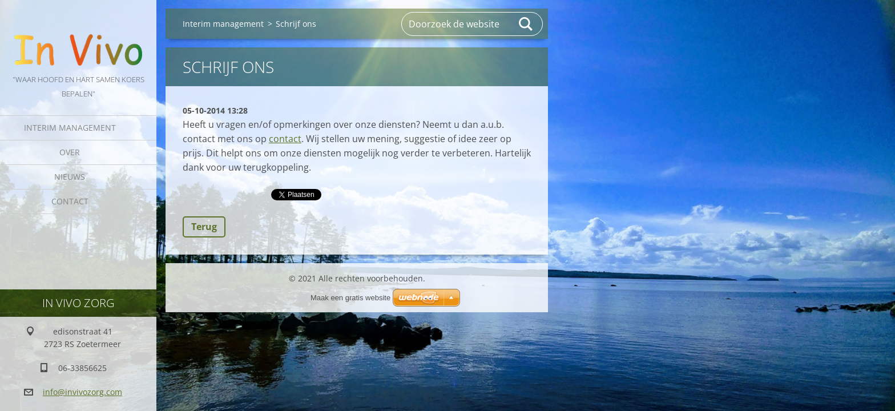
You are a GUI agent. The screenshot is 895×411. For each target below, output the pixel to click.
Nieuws (69, 176)
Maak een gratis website (350, 297)
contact (285, 138)
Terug (204, 226)
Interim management (70, 127)
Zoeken (526, 24)
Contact (69, 201)
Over (69, 152)
